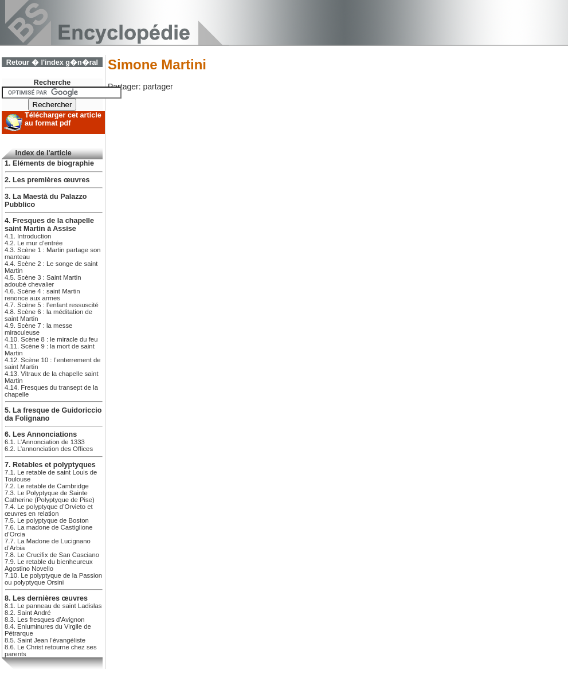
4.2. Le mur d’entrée (33, 243)
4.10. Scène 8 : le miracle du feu (51, 339)
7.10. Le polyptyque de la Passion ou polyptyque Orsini (53, 579)
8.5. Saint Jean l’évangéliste (45, 640)
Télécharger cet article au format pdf (63, 119)
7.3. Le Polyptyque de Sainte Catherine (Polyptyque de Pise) (50, 496)
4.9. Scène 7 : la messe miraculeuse (38, 329)
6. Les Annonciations (41, 434)
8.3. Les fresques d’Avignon (45, 619)
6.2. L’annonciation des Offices (49, 448)
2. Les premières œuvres (47, 180)
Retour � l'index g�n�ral (52, 62)
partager (158, 86)
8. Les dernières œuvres (46, 598)
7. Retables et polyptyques (50, 465)
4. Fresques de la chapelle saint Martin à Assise (49, 225)
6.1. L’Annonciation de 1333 (45, 441)
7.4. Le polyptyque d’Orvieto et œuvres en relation (49, 510)
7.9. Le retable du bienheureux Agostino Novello (49, 565)
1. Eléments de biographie (49, 163)
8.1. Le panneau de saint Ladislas (53, 605)
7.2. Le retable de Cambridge (47, 486)
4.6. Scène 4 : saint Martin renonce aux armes (42, 294)
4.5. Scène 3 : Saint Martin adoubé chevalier (43, 281)
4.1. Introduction (28, 236)
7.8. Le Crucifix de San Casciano (52, 554)
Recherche (52, 83)
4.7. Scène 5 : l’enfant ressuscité (52, 304)
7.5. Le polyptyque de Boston (47, 520)
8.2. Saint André (28, 612)
